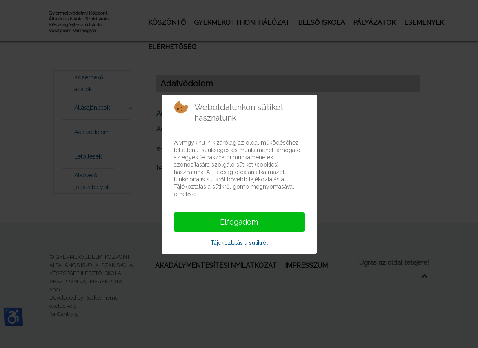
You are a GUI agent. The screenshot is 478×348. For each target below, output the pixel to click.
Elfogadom (239, 222)
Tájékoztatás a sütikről (239, 243)
